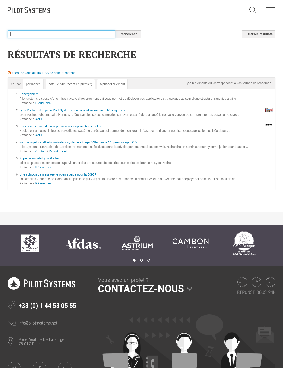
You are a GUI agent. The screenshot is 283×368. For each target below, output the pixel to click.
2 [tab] (141, 260)
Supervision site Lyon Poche (39, 158)
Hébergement (28, 94)
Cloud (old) (43, 103)
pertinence (33, 84)
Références (43, 167)
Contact (40, 151)
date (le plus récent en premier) (70, 84)
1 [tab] (134, 260)
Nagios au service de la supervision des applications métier (60, 126)
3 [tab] (148, 260)
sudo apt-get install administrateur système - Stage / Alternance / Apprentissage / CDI (78, 142)
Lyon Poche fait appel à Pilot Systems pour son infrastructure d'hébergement (72, 110)
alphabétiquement (112, 84)
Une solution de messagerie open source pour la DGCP (58, 174)
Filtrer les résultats (259, 34)
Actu (38, 119)
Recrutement (58, 151)
